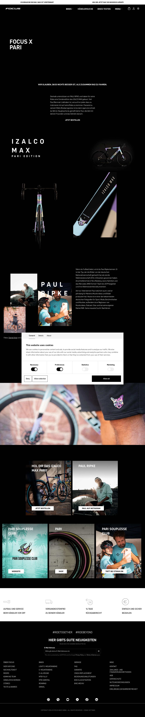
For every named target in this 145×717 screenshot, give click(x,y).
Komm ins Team (9, 676)
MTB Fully (43, 676)
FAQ (75, 666)
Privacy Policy (80, 655)
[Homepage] (13, 9)
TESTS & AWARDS (10, 687)
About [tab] (49, 335)
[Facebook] (87, 699)
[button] (138, 8)
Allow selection (40, 378)
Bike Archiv (79, 683)
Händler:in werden (11, 680)
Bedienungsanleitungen (85, 676)
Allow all (106, 378)
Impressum (114, 685)
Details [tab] (41, 335)
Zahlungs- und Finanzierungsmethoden (120, 671)
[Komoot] (77, 699)
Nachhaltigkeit (10, 670)
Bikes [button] (69, 9)
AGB (111, 675)
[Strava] (58, 699)
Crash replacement (83, 673)
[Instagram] (48, 699)
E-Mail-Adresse (49, 648)
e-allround (44, 673)
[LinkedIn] (96, 699)
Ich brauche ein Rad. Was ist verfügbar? (37, 2)
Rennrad (42, 683)
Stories (6, 683)
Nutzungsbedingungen (120, 682)
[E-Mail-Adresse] (72, 651)
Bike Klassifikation (82, 680)
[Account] (134, 8)
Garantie (78, 670)
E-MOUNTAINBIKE (45, 670)
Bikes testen (104, 9)
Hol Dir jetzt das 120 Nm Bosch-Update (108, 2)
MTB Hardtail (44, 680)
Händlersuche (85, 9)
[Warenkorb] (129, 8)
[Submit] (98, 651)
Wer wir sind (9, 666)
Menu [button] (118, 9)
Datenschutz (115, 679)
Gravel (42, 687)
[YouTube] (67, 699)
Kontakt (113, 666)
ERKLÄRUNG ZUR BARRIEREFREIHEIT (124, 689)
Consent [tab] (32, 335)
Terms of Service (91, 655)
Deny (28, 378)
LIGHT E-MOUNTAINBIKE (48, 666)
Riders (6, 673)
